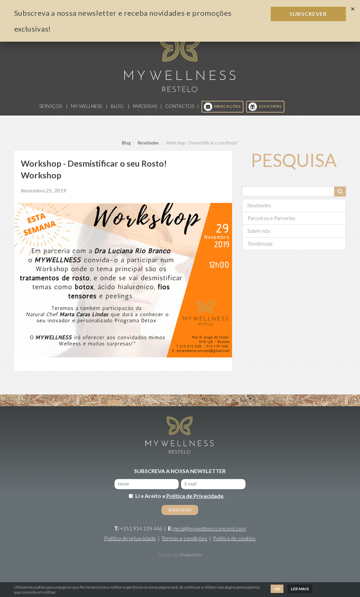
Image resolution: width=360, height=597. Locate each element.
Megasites (191, 557)
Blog (117, 109)
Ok (277, 588)
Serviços (50, 109)
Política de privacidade (130, 541)
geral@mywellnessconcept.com (209, 531)
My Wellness (86, 109)
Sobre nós (259, 233)
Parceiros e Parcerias (271, 221)
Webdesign (168, 557)
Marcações (222, 109)
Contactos (179, 109)
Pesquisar (340, 194)
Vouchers (265, 109)
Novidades (148, 145)
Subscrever (308, 13)
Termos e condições (184, 541)
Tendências (260, 246)
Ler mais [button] (300, 588)
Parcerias (145, 109)
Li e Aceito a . (180, 498)
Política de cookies (234, 541)
